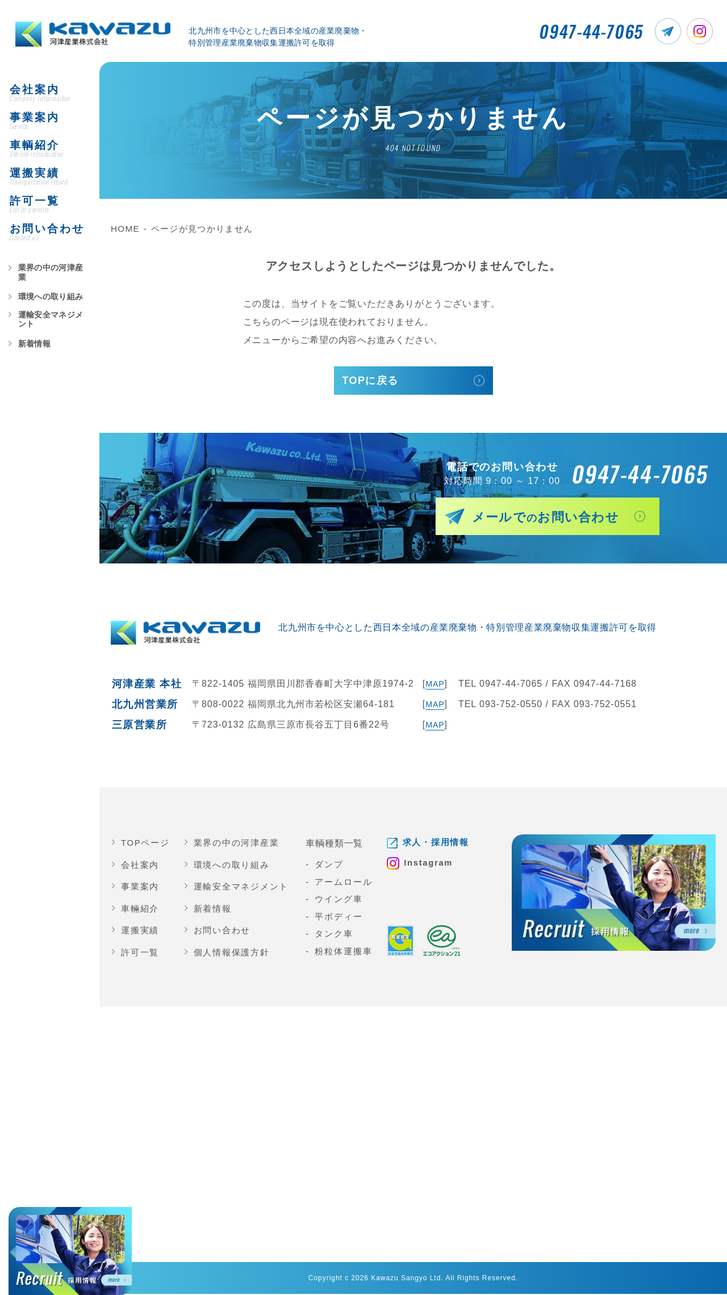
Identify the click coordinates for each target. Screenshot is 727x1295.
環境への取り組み (43, 308)
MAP (434, 685)
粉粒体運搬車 (344, 952)
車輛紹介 (140, 909)
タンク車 (335, 935)
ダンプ (330, 866)
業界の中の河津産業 (47, 289)
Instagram (431, 865)
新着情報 (30, 347)
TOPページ (145, 844)
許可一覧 (140, 953)
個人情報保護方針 (232, 953)
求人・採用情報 (437, 844)
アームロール (344, 883)
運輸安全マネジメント (50, 328)
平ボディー (340, 917)
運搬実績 (140, 932)
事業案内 (140, 888)
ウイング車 (340, 900)
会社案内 (140, 866)
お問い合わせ (223, 932)
